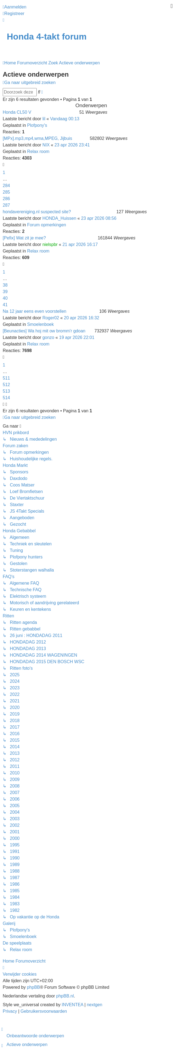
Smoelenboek (40, 324)
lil (43, 118)
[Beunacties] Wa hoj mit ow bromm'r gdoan (44, 331)
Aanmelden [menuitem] (14, 7)
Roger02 (50, 317)
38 (5, 285)
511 (6, 378)
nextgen (94, 1004)
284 (6, 185)
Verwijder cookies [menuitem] (20, 974)
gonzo (48, 337)
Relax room (38, 151)
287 (6, 205)
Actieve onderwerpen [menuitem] (27, 1044)
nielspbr (50, 244)
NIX (46, 145)
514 (6, 397)
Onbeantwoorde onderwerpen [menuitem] (35, 1035)
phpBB (33, 987)
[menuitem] (10, 1011)
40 (5, 298)
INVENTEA (72, 1004)
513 (6, 391)
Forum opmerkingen (46, 225)
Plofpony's (37, 125)
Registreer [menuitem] (13, 13)
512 (6, 384)
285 (6, 192)
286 (6, 198)
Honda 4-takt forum (46, 36)
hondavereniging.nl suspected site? (37, 211)
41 (5, 304)
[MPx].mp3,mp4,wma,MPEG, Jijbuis (37, 138)
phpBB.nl (65, 996)
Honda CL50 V (17, 112)
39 (5, 291)
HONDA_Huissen (59, 218)
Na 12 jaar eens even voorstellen (34, 311)
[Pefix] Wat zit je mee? (24, 238)
